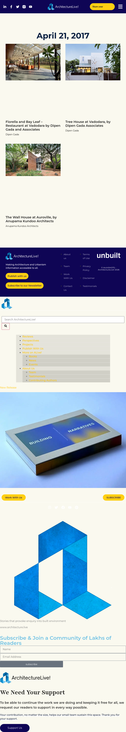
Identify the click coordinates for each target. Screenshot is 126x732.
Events (33, 364)
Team (32, 372)
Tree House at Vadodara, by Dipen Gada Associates (88, 124)
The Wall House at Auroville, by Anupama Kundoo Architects (31, 219)
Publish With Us (32, 348)
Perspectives (30, 340)
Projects (27, 344)
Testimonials (37, 376)
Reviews (27, 336)
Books (33, 356)
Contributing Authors (43, 380)
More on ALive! (32, 352)
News (32, 360)
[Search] (6, 326)
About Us (28, 368)
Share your (102, 5)
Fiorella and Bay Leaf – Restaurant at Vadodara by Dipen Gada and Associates (33, 125)
